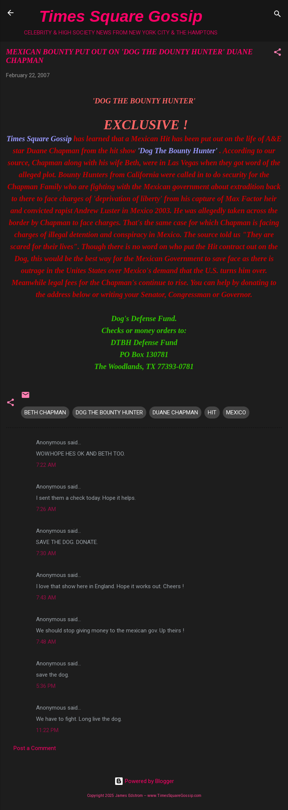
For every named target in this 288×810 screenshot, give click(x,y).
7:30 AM (46, 553)
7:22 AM (46, 465)
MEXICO (236, 412)
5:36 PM (46, 686)
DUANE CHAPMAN (175, 412)
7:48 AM (46, 641)
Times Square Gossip (120, 16)
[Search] (277, 15)
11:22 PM (47, 730)
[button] (277, 53)
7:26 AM (46, 509)
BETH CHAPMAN (45, 412)
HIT (212, 412)
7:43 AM (46, 597)
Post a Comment (35, 748)
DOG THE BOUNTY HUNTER (109, 412)
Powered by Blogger (144, 781)
